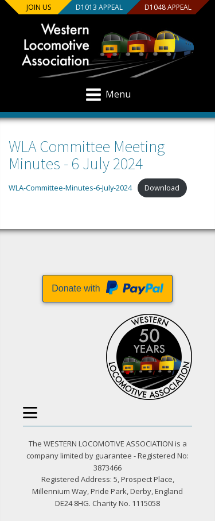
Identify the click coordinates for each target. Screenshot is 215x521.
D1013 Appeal (98, 7)
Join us (38, 7)
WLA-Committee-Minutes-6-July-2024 (70, 187)
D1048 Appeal (167, 7)
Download (161, 187)
